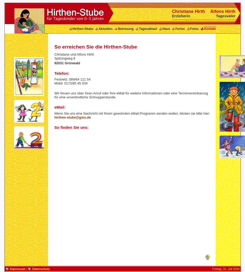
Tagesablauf (148, 29)
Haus (166, 29)
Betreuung (126, 29)
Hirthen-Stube (83, 29)
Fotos (194, 29)
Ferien (180, 29)
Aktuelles (105, 29)
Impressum (18, 268)
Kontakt (210, 29)
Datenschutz (41, 268)
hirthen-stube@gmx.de (73, 117)
